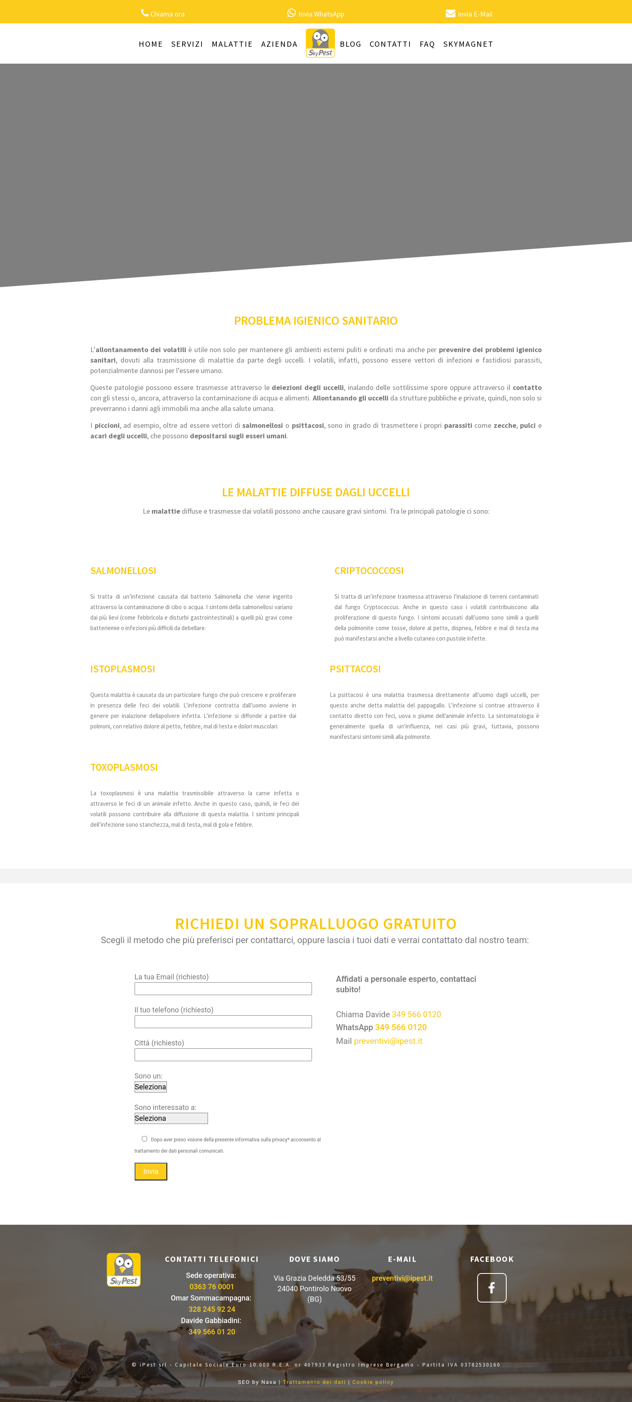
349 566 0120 (416, 1014)
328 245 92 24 (212, 1309)
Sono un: (151, 1081)
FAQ (427, 44)
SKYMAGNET (468, 44)
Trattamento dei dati (314, 1382)
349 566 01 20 (212, 1331)
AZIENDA (279, 44)
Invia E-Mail (475, 14)
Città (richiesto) (223, 1049)
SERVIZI (187, 44)
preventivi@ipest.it (388, 1041)
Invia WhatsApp (321, 14)
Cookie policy (373, 1382)
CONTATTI (391, 44)
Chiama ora (167, 14)
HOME (151, 44)
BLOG (351, 44)
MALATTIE (232, 44)
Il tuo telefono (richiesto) (223, 1016)
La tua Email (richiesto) (223, 983)
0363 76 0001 (211, 1286)
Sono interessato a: (171, 1112)
